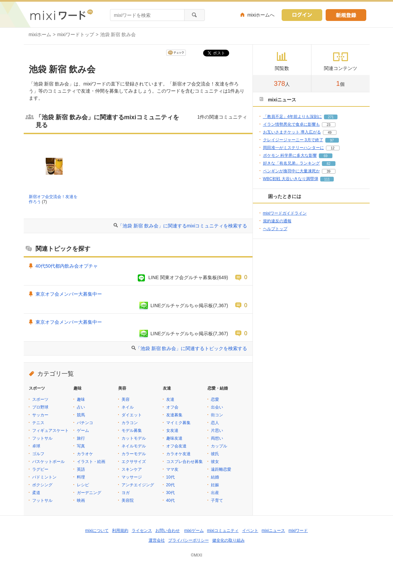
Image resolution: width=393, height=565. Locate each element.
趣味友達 (174, 438)
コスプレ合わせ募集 (184, 461)
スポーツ (40, 399)
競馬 (81, 415)
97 (332, 140)
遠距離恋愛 (221, 469)
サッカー (40, 415)
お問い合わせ (167, 530)
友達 (170, 399)
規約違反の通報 (277, 221)
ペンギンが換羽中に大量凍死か (291, 171)
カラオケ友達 (178, 453)
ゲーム (83, 430)
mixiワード (298, 530)
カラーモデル (134, 453)
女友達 (172, 430)
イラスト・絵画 (91, 461)
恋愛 (215, 399)
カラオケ (85, 453)
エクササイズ (134, 461)
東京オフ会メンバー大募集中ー (69, 294)
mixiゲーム (193, 530)
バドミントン (44, 477)
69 (325, 156)
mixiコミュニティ (223, 530)
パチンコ (85, 422)
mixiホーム (40, 34)
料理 (81, 477)
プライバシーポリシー (188, 540)
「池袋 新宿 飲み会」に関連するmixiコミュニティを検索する (182, 225)
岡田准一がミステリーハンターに (293, 147)
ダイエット (132, 415)
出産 (215, 492)
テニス (38, 422)
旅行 (81, 438)
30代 (170, 492)
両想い (217, 438)
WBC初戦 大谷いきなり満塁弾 (290, 178)
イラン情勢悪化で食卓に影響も (291, 124)
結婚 (215, 477)
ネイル (128, 407)
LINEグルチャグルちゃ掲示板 (182, 305)
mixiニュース (273, 530)
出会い (217, 407)
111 (327, 179)
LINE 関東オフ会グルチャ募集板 (182, 277)
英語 (81, 469)
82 (328, 164)
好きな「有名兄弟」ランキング (291, 163)
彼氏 (215, 453)
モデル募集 (132, 430)
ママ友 (172, 469)
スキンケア (132, 469)
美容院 (128, 500)
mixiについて (97, 530)
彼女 (215, 461)
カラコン (130, 422)
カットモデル (134, 438)
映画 (81, 500)
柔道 (36, 492)
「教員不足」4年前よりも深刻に (292, 116)
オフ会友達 (176, 446)
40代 (170, 500)
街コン (217, 415)
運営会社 (157, 540)
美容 (126, 399)
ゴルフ (38, 453)
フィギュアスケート (50, 430)
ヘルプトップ (275, 228)
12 (332, 148)
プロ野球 (40, 407)
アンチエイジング (138, 485)
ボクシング (42, 485)
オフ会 (172, 407)
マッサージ (132, 477)
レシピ (83, 485)
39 (328, 171)
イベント (250, 530)
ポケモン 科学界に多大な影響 (290, 155)
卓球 (36, 446)
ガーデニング (89, 492)
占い (81, 407)
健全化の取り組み (228, 540)
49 (329, 132)
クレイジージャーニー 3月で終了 (293, 140)
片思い (217, 430)
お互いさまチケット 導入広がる (292, 132)
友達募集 (174, 415)
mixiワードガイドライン (285, 213)
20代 (170, 485)
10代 (170, 477)
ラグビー (40, 469)
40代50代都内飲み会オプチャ (67, 266)
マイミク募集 (178, 422)
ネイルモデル (134, 446)
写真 (81, 446)
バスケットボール (48, 461)
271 (331, 117)
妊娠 (215, 485)
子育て (217, 500)
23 (328, 125)
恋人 (215, 422)
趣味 (81, 399)
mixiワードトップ (75, 34)
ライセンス (142, 530)
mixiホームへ (261, 15)
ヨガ (126, 492)
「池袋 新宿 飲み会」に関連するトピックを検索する (191, 348)
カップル (219, 446)
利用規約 (120, 530)
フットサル (42, 438)
